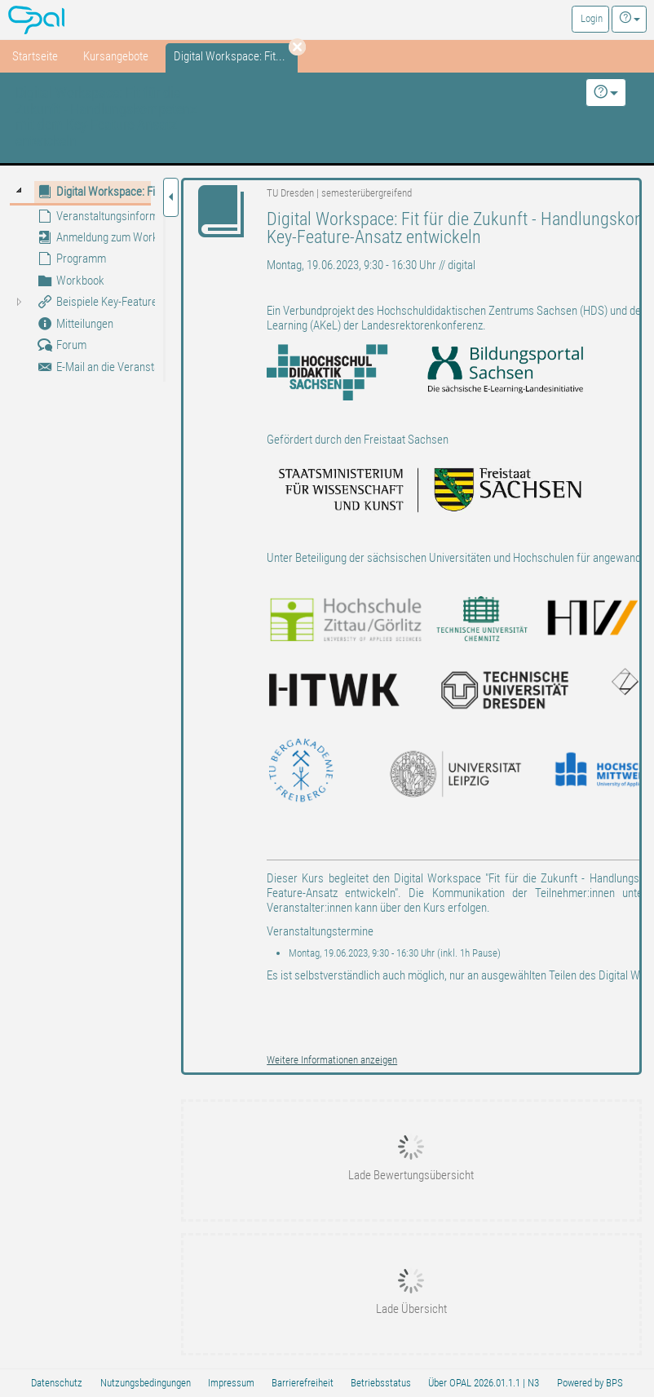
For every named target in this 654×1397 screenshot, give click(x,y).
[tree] (80, 279)
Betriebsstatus (381, 1383)
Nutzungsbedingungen (145, 1383)
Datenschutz (56, 1383)
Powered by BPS (590, 1383)
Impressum (231, 1383)
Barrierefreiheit (303, 1383)
